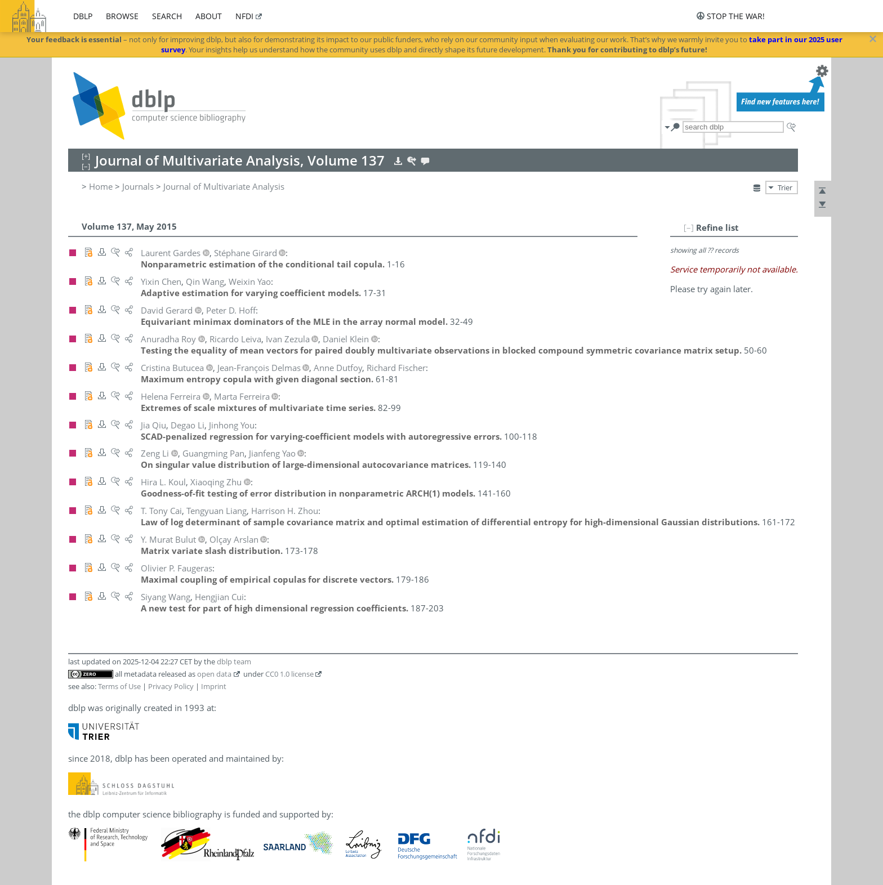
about (208, 16)
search (167, 16)
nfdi (244, 16)
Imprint (213, 686)
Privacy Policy (171, 686)
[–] (689, 227)
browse (122, 16)
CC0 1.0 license (289, 674)
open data (214, 674)
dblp (82, 16)
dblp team (234, 661)
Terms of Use (119, 686)
